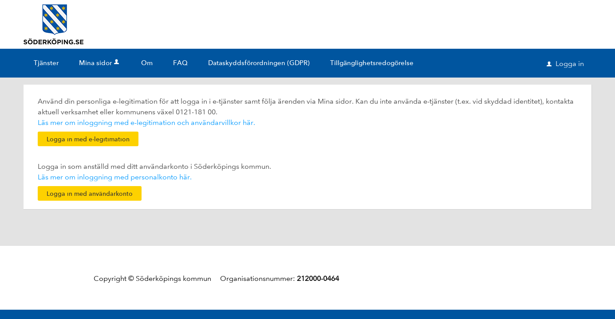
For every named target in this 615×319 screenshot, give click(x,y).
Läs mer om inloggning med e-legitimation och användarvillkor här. (146, 122)
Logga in (565, 63)
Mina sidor (100, 63)
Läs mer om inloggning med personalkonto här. (115, 177)
